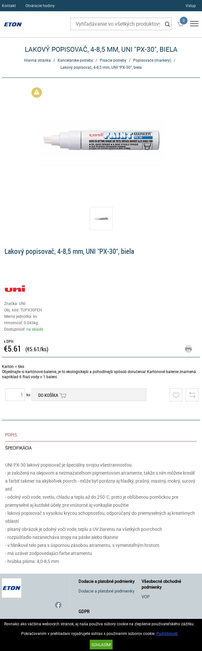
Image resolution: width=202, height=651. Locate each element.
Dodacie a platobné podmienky (106, 591)
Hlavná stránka (37, 60)
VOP (146, 597)
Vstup (191, 5)
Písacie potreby (113, 60)
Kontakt (9, 5)
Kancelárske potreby (75, 60)
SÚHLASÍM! (101, 644)
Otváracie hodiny (40, 5)
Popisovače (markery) (152, 60)
